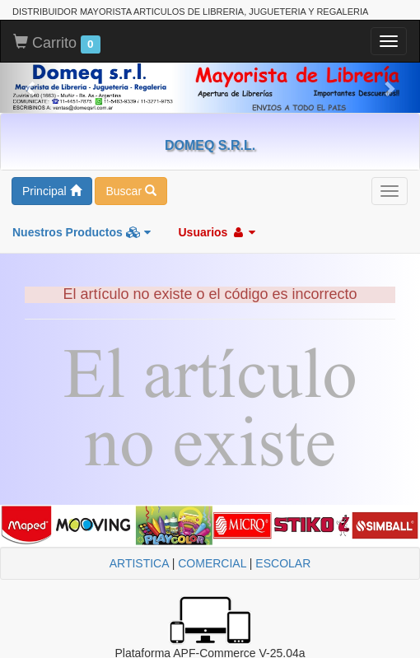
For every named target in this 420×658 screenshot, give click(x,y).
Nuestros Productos (81, 232)
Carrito (56, 44)
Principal (52, 191)
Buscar (130, 191)
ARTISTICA (139, 563)
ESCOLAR (282, 563)
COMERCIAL (212, 563)
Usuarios (216, 232)
